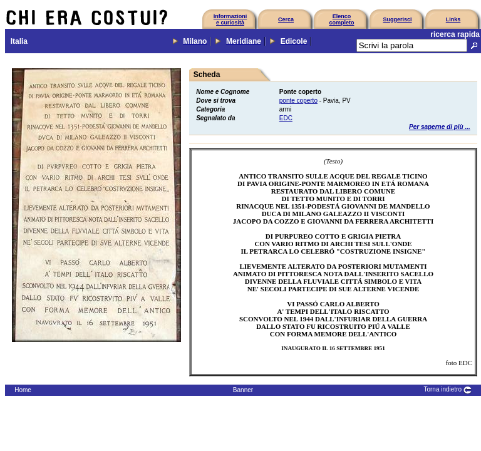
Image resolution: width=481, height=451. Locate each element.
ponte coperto (298, 100)
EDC (285, 118)
